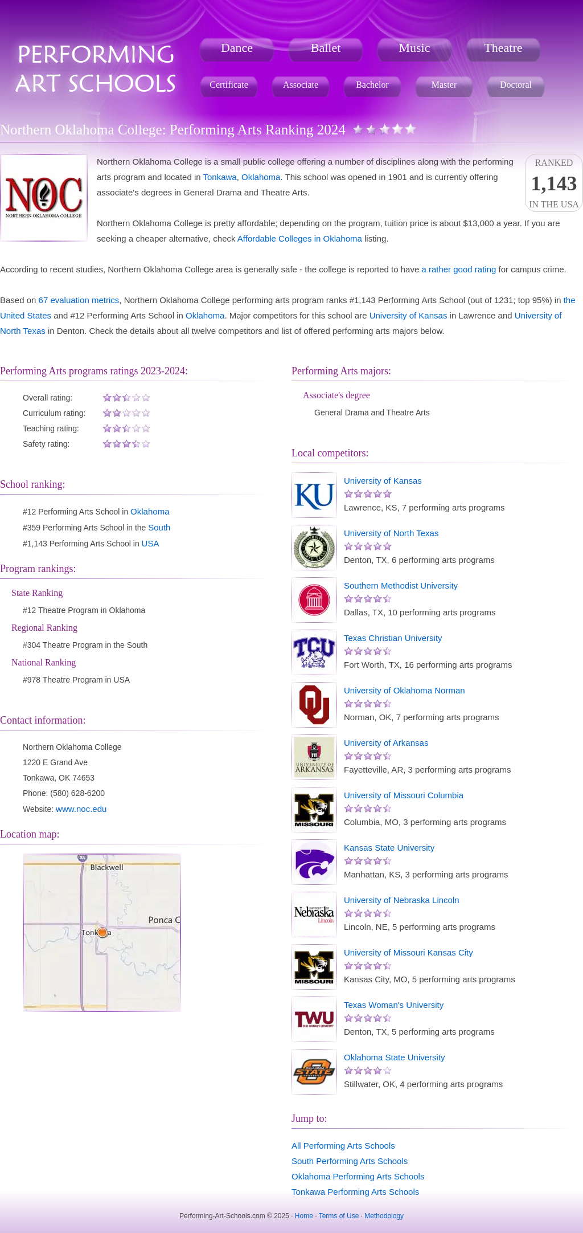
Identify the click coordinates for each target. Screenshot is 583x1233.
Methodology (384, 1216)
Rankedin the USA (553, 183)
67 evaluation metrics (79, 300)
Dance (237, 47)
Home (304, 1216)
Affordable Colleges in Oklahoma (299, 238)
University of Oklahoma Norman (404, 690)
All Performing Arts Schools (343, 1145)
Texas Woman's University (394, 1005)
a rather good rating (458, 269)
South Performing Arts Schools (350, 1161)
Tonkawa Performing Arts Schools (355, 1192)
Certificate (229, 84)
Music (414, 47)
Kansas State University (389, 847)
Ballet (326, 47)
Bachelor (372, 84)
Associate (300, 84)
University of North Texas (391, 533)
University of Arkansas (386, 743)
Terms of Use (339, 1216)
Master (444, 84)
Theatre (503, 47)
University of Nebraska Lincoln (401, 900)
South (159, 527)
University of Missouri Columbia (403, 795)
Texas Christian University (393, 638)
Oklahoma (260, 177)
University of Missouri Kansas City (408, 952)
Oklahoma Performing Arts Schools (358, 1176)
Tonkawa (220, 177)
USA (150, 543)
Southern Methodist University (401, 585)
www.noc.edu (81, 809)
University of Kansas (408, 315)
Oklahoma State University (394, 1057)
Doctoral (516, 84)
